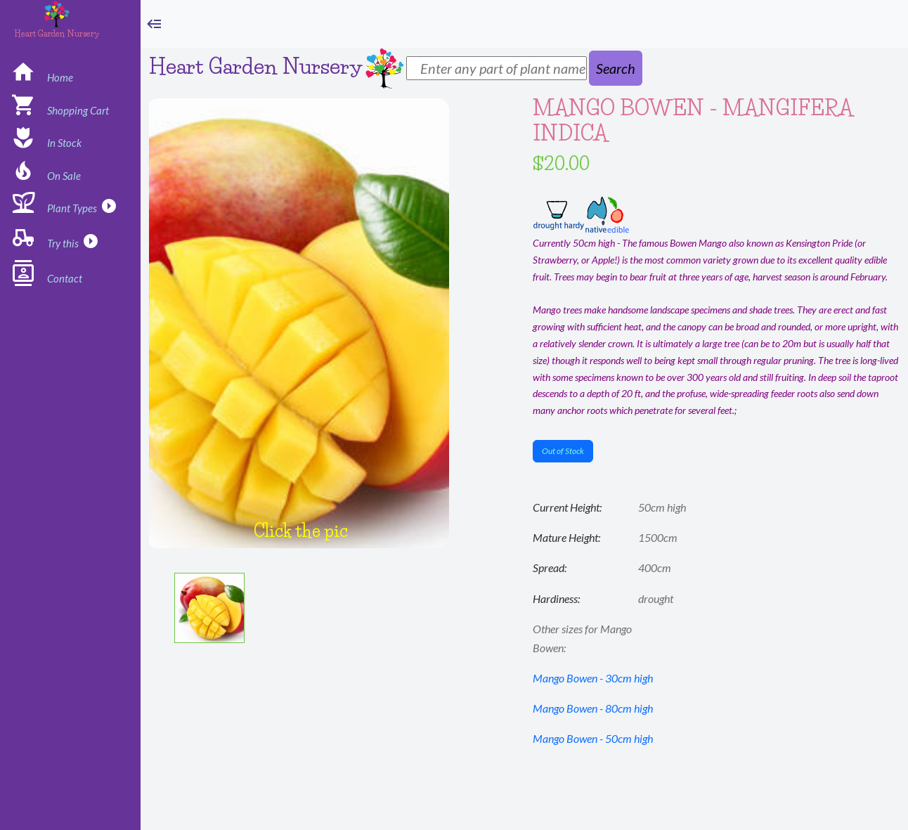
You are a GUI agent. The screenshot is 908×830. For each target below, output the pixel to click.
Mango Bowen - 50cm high (593, 738)
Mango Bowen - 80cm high (593, 708)
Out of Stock (563, 451)
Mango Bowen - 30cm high (593, 678)
